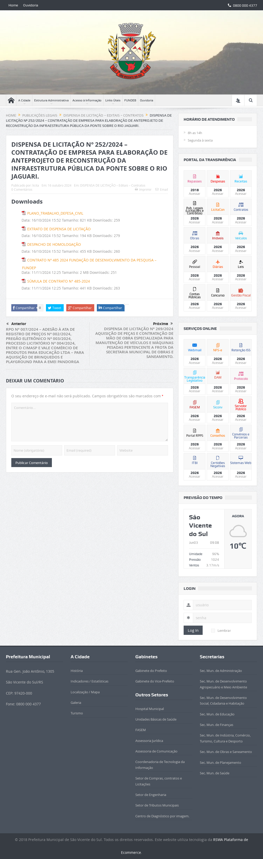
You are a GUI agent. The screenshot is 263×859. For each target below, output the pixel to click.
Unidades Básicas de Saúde (155, 719)
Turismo (77, 713)
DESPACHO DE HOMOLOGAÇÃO (54, 244)
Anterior (16, 324)
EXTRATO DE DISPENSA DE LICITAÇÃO (59, 228)
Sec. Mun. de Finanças (216, 724)
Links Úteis (112, 100)
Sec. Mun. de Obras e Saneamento (226, 751)
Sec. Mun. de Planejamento (220, 762)
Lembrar (221, 630)
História (77, 670)
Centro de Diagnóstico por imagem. (162, 816)
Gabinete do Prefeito (151, 670)
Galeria (76, 702)
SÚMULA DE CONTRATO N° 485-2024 (58, 281)
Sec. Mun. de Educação (217, 714)
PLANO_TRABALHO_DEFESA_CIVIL (55, 213)
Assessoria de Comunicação (156, 751)
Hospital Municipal (149, 708)
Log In (193, 630)
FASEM (140, 729)
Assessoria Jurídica (149, 740)
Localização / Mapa (85, 692)
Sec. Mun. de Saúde (214, 773)
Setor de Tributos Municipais (157, 805)
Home (13, 5)
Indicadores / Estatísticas (89, 681)
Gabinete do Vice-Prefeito (154, 681)
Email (161, 189)
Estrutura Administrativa (51, 100)
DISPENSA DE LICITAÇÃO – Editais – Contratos (112, 185)
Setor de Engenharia (150, 794)
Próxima (163, 324)
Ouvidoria (30, 5)
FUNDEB (130, 100)
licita (35, 185)
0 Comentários (21, 189)
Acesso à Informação (86, 100)
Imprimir (143, 189)
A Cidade (24, 100)
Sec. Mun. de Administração (221, 670)
